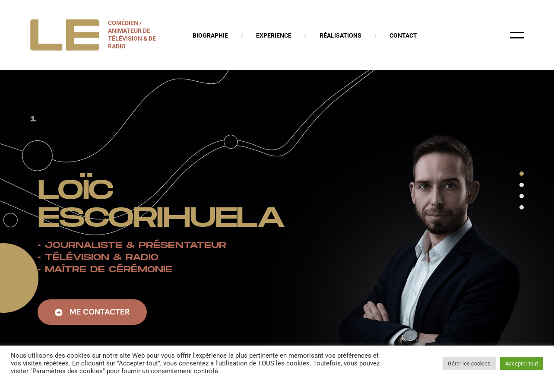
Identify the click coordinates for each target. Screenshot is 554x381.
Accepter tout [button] (521, 363)
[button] (92, 313)
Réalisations (340, 35)
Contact (403, 35)
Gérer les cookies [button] (469, 363)
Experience (273, 35)
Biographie (210, 35)
